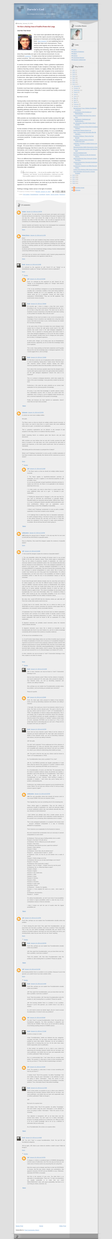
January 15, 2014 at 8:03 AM (37, 279)
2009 (73, 183)
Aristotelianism (34, 194)
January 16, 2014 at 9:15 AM (32, 551)
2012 (73, 177)
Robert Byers (26, 235)
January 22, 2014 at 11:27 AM (39, 1087)
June (75, 96)
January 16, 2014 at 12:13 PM (33, 917)
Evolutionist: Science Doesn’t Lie (82, 130)
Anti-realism (26, 194)
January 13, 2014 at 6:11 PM (38, 235)
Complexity (42, 194)
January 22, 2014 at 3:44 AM (37, 1066)
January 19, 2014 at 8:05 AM (37, 1017)
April (75, 100)
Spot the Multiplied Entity (80, 152)
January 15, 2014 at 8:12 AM (37, 468)
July (75, 94)
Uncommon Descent (78, 57)
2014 (73, 84)
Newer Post (19, 1226)
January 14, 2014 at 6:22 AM (33, 264)
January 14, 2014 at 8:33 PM (35, 412)
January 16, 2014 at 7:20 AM (38, 357)
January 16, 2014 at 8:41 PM (32, 969)
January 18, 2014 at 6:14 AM (38, 983)
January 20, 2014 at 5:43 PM (37, 1157)
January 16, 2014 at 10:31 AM (39, 669)
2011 (73, 179)
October (76, 88)
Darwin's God (35, 9)
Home (41, 1226)
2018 (73, 76)
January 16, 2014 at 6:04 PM (38, 729)
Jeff (28, 279)
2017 (73, 78)
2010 (73, 181)
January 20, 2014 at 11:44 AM (34, 1137)
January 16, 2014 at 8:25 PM (42, 793)
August (76, 92)
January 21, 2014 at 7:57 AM (38, 1031)
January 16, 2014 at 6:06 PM (38, 943)
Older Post (62, 1226)
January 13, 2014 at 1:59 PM (34, 211)
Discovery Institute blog (79, 59)
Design (48, 194)
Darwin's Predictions (78, 51)
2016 (73, 80)
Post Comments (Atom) (31, 1230)
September (77, 90)
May (75, 98)
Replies (26, 275)
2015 (73, 82)
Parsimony (62, 194)
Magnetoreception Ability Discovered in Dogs (85, 147)
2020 (73, 72)
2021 (73, 70)
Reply (23, 229)
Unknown (25, 412)
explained (28, 56)
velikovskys (25, 532)
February (76, 104)
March (76, 102)
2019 (73, 74)
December (77, 86)
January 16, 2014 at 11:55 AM (38, 697)
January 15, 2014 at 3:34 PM (37, 532)
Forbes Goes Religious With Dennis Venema (85, 169)
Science (75, 55)
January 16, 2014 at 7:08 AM (38, 303)
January (76, 106)
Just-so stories (55, 194)
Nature (75, 53)
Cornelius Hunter (79, 187)
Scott (23, 264)
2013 (73, 175)
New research (42, 41)
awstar (24, 211)
